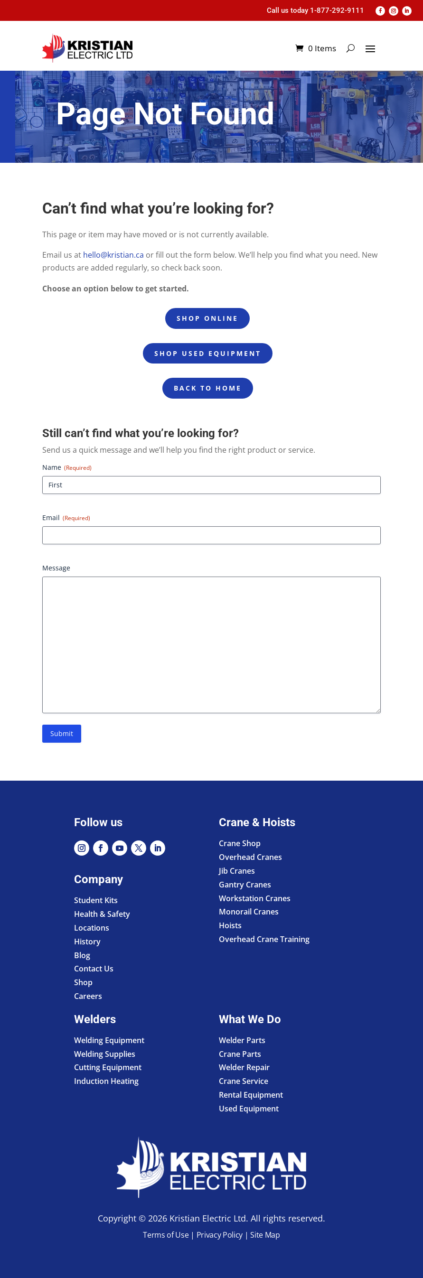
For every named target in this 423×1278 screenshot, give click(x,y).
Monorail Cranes (249, 911)
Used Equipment (249, 1108)
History (87, 941)
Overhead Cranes (250, 857)
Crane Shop (240, 843)
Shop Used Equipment (207, 353)
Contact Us (93, 968)
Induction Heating (106, 1081)
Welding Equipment (109, 1040)
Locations (91, 928)
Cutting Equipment (107, 1067)
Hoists (230, 925)
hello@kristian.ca (113, 255)
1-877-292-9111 (337, 10)
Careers (88, 996)
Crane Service (243, 1081)
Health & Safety (102, 914)
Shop (83, 982)
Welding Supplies (104, 1054)
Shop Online (207, 318)
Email (66, 517)
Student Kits (96, 900)
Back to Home (208, 387)
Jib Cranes (237, 871)
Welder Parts (242, 1040)
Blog (82, 955)
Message (56, 567)
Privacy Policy (220, 1235)
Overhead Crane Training (264, 939)
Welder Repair (244, 1067)
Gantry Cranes (245, 884)
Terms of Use (165, 1235)
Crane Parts (240, 1054)
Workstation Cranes (255, 898)
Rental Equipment (251, 1095)
